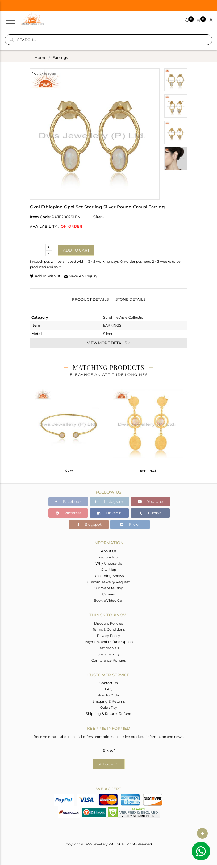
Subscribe (109, 764)
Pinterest (68, 513)
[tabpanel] (69, 433)
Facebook (68, 501)
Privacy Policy (108, 635)
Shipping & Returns (109, 701)
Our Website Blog (108, 588)
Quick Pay (108, 707)
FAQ (108, 689)
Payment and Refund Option (109, 642)
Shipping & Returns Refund (108, 714)
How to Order (108, 695)
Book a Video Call (108, 600)
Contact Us (108, 683)
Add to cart (76, 250)
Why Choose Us (108, 563)
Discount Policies (108, 623)
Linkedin (109, 513)
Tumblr (150, 513)
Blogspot (89, 524)
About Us (108, 551)
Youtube (150, 501)
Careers (108, 594)
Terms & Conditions (109, 629)
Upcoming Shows (109, 576)
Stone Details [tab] (130, 299)
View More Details (108, 343)
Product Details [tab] (90, 299)
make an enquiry (80, 276)
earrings (60, 57)
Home (40, 57)
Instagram (109, 501)
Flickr (129, 524)
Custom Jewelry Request (108, 582)
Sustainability (108, 654)
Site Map (108, 569)
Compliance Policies (108, 660)
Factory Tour (108, 557)
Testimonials (108, 648)
